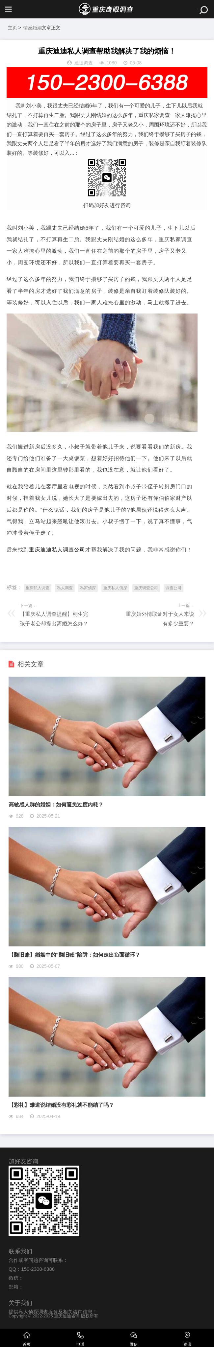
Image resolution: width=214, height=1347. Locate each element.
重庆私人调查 (37, 588)
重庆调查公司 (146, 588)
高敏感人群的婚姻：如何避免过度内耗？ (56, 804)
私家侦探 (88, 588)
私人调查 (65, 588)
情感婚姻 (32, 27)
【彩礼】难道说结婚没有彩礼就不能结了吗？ (61, 1105)
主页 (12, 27)
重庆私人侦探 (115, 588)
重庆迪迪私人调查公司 (57, 549)
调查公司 (173, 588)
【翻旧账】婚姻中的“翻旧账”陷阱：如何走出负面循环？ (74, 955)
